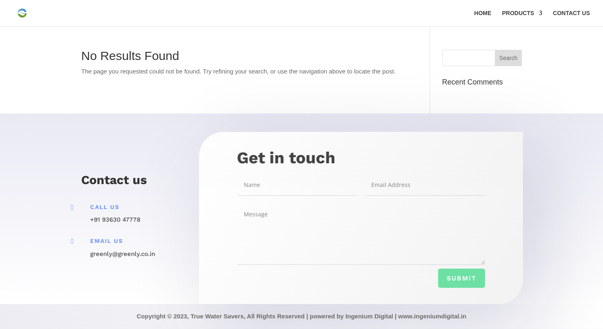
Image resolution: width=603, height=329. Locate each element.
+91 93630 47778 (115, 219)
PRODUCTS (518, 13)
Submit (459, 278)
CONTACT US (571, 13)
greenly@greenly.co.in (122, 254)
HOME (482, 13)
